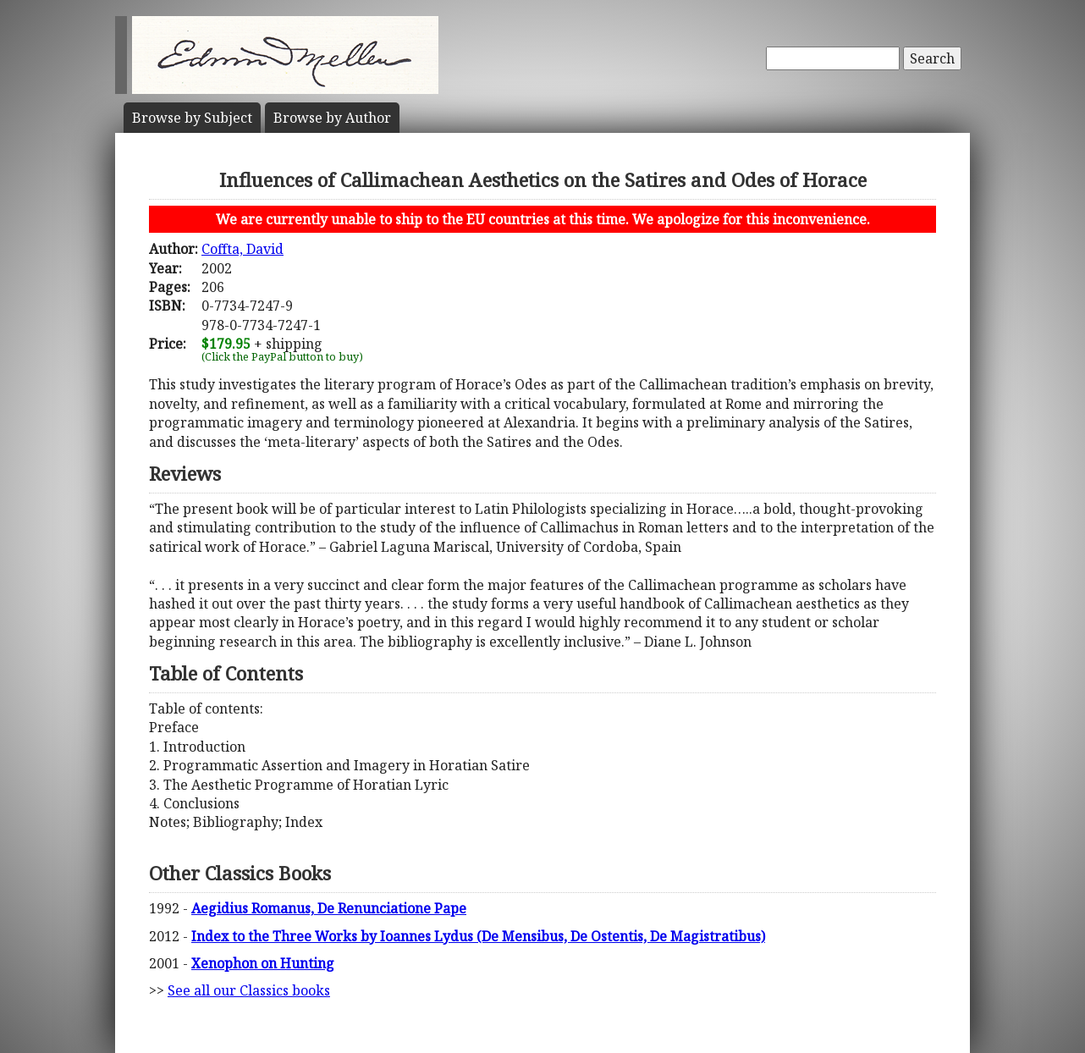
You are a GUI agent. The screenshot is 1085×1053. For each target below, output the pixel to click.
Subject (192, 117)
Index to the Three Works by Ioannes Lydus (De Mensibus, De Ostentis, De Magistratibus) (478, 936)
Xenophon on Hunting (262, 963)
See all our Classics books (249, 990)
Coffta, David (242, 249)
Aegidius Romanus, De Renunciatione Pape (328, 908)
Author (332, 117)
